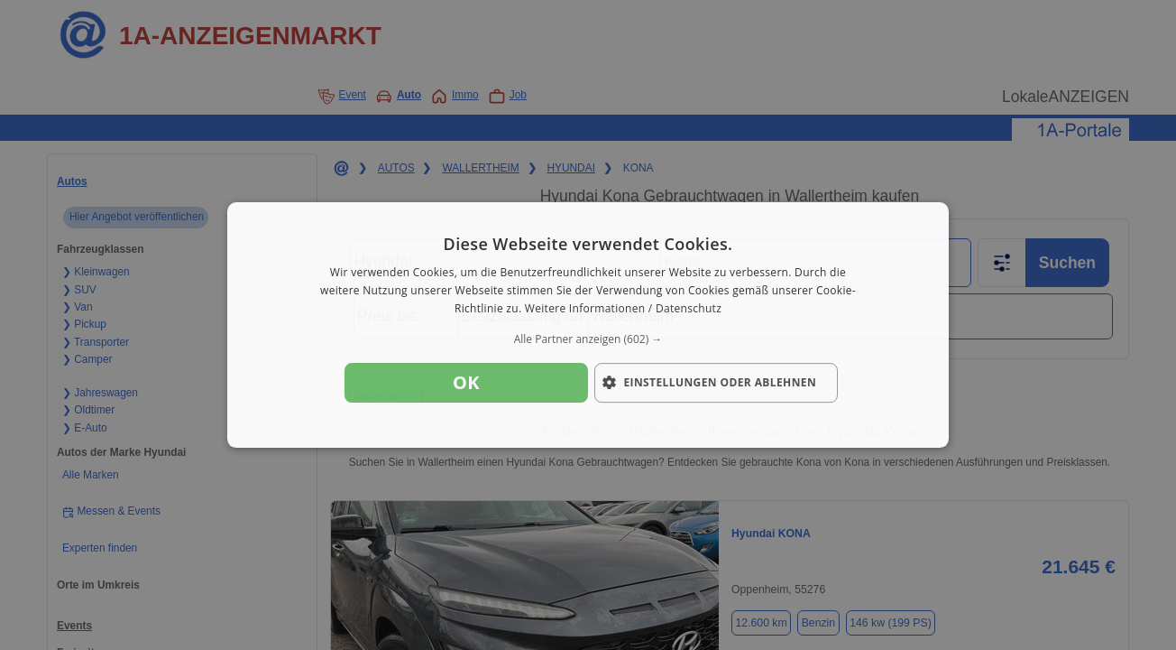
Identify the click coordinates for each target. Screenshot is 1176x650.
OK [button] (466, 382)
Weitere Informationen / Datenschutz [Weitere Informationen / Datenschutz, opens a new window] (623, 308)
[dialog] (588, 325)
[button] (588, 339)
